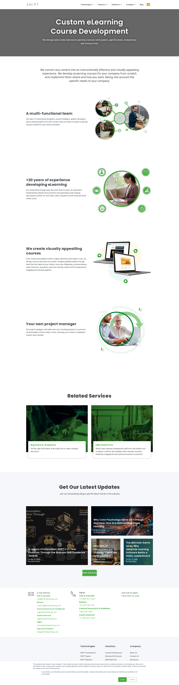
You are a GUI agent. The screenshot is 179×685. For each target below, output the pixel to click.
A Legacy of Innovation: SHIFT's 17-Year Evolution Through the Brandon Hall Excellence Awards (56, 552)
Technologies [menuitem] (86, 5)
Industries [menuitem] (116, 5)
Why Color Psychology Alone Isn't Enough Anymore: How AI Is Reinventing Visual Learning (118, 523)
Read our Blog (89, 573)
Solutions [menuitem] (101, 5)
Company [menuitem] (129, 5)
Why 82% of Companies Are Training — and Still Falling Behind (105, 550)
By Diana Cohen (34, 561)
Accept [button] (122, 679)
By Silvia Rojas (131, 562)
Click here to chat (131, 598)
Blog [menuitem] (141, 5)
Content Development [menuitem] (113, 658)
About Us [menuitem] (133, 658)
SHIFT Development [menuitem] (88, 658)
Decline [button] (132, 679)
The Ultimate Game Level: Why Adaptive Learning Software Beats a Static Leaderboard (138, 549)
